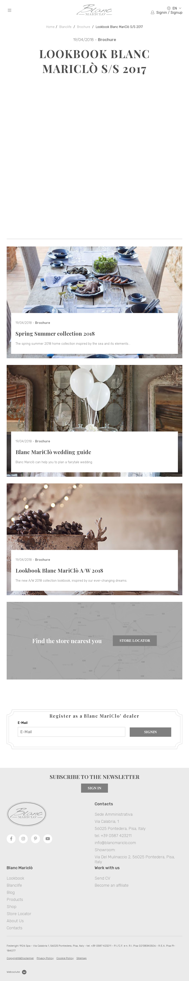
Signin (150, 732)
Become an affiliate (112, 885)
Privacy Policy (45, 958)
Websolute (16, 972)
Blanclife (65, 27)
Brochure (83, 27)
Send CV (102, 878)
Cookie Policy (65, 958)
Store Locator (134, 640)
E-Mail (23, 723)
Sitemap (81, 958)
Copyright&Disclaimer (20, 958)
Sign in (94, 788)
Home (50, 27)
